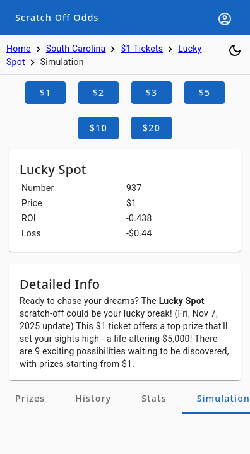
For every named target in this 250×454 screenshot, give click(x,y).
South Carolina (76, 49)
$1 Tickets (142, 49)
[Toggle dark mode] (235, 50)
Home (18, 49)
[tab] (30, 398)
